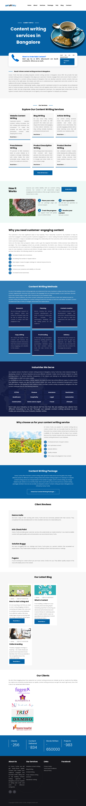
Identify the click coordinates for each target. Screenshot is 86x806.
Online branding (15, 644)
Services (42, 5)
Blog (62, 5)
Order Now (68, 189)
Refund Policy (48, 770)
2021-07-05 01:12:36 (22, 641)
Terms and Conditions (50, 768)
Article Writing (30, 772)
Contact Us (66, 62)
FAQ (57, 5)
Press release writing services (32, 776)
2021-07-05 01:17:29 (22, 599)
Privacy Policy (48, 766)
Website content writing (33, 766)
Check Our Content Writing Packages (42, 492)
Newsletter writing (31, 779)
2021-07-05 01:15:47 (47, 597)
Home (29, 5)
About (35, 5)
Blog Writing (29, 769)
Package (50, 5)
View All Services (42, 173)
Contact (68, 5)
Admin (12, 599)
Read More (13, 137)
